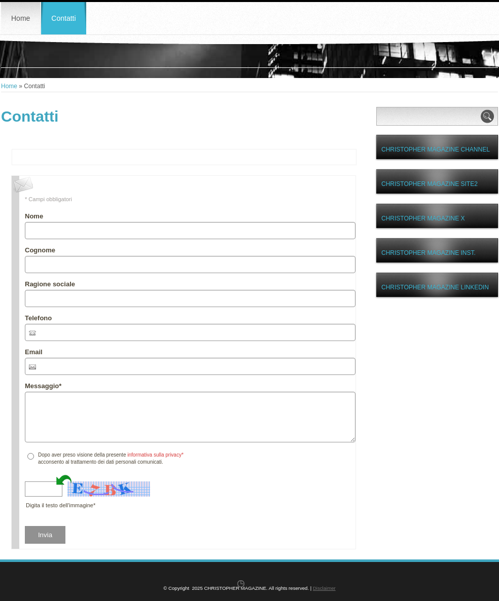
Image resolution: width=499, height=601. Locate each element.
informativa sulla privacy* (155, 455)
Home (20, 18)
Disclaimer (324, 588)
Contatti (63, 18)
